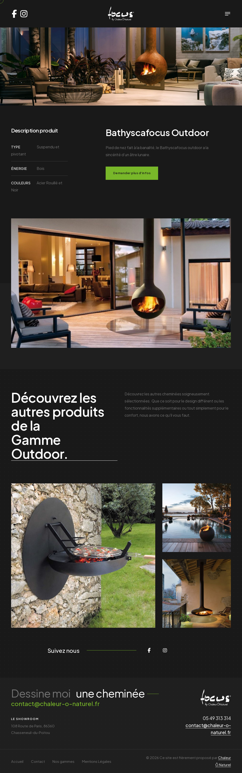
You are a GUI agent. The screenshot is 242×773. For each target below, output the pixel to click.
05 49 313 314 (217, 718)
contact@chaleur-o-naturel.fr (55, 703)
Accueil (17, 761)
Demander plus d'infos (132, 173)
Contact (38, 761)
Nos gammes (63, 761)
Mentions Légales (96, 761)
